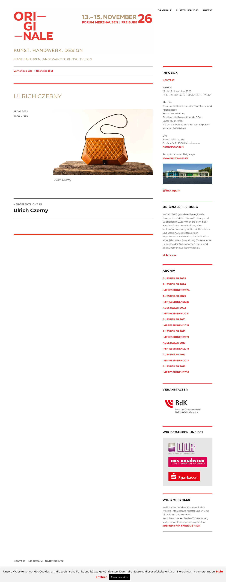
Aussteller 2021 (174, 319)
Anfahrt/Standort (173, 146)
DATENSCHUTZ (54, 561)
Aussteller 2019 (174, 331)
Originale (165, 10)
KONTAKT (168, 80)
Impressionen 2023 (176, 301)
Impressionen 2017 (176, 360)
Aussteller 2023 (174, 296)
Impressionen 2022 (176, 313)
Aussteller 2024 (174, 284)
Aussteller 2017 (174, 354)
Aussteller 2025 (187, 10)
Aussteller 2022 (174, 307)
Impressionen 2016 (176, 372)
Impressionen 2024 (176, 290)
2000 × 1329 (21, 116)
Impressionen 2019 (176, 337)
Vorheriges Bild (23, 70)
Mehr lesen (169, 255)
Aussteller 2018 (174, 342)
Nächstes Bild (44, 70)
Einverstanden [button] (119, 577)
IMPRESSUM (35, 561)
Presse (207, 10)
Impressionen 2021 (176, 325)
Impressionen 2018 (176, 348)
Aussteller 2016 (174, 366)
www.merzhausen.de (175, 157)
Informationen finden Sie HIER (181, 525)
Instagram (171, 190)
